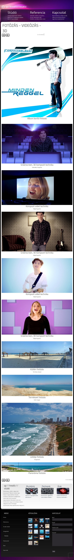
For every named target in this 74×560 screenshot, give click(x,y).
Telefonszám (55, 527)
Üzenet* (54, 533)
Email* (53, 522)
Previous (4, 35)
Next (8, 35)
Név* (53, 517)
